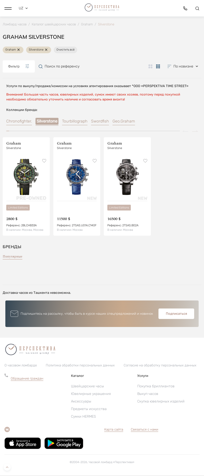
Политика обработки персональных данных (80, 366)
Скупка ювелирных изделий (161, 402)
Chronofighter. (19, 122)
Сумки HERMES (83, 417)
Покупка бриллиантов (156, 387)
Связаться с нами (144, 430)
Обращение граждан (27, 379)
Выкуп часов (147, 394)
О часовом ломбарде (20, 366)
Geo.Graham (123, 122)
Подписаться (176, 315)
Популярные (12, 257)
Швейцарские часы (87, 387)
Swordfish (100, 122)
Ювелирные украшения (91, 394)
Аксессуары (81, 402)
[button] (8, 7)
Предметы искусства (89, 410)
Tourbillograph (74, 122)
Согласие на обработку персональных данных (160, 366)
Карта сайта (113, 430)
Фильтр (18, 67)
